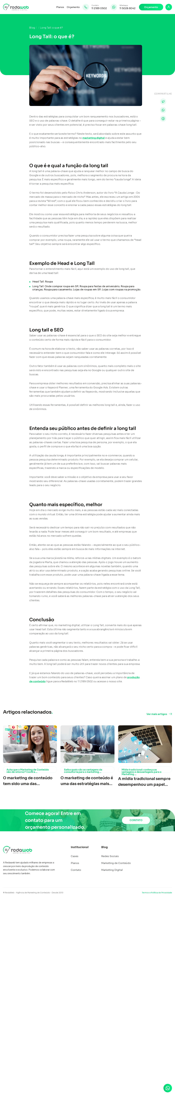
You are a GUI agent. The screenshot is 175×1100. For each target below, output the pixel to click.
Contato (76, 870)
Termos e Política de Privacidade (157, 892)
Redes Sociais (110, 856)
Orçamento (73, 7)
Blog (32, 27)
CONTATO (136, 820)
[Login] (168, 7)
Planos (60, 7)
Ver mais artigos (156, 714)
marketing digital (93, 138)
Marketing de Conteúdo (116, 863)
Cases (74, 856)
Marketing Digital (112, 870)
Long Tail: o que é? (51, 27)
